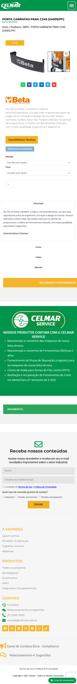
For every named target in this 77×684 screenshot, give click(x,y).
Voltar (15, 43)
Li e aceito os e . (31, 487)
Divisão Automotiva (27, 497)
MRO (26, 27)
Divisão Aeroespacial (52, 497)
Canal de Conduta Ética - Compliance (33, 646)
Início (5, 27)
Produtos (16, 27)
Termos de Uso (25, 487)
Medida (9, 156)
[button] (71, 5)
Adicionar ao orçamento (20, 149)
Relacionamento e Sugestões (30, 655)
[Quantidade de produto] (9, 185)
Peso (8, 167)
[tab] (38, 203)
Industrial (9, 497)
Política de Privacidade (45, 487)
